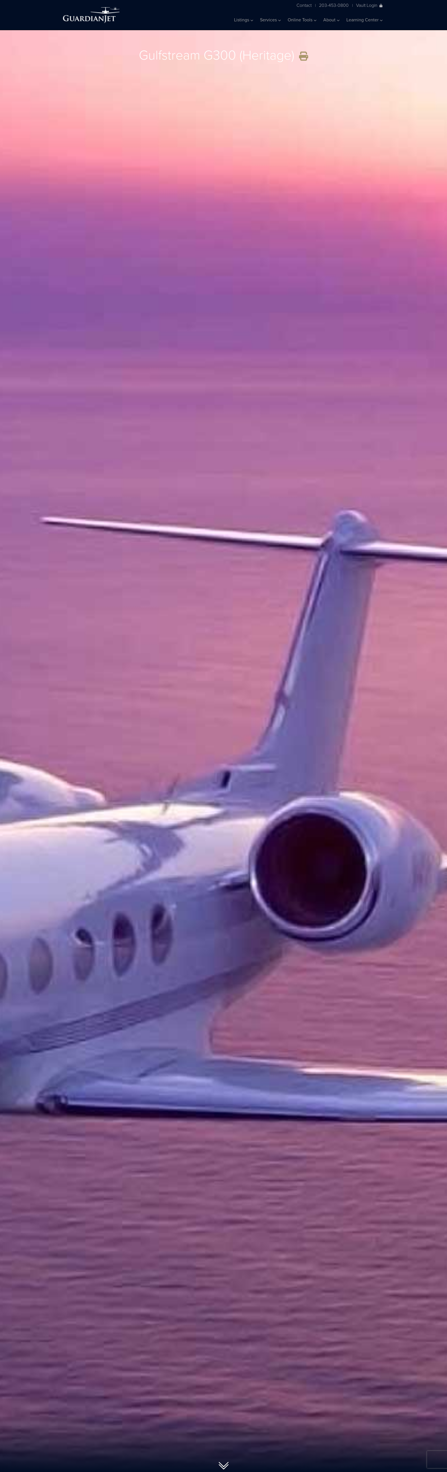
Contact (304, 5)
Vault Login (369, 5)
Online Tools (302, 20)
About (331, 20)
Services (270, 20)
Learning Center (364, 20)
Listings (243, 20)
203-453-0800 (334, 5)
